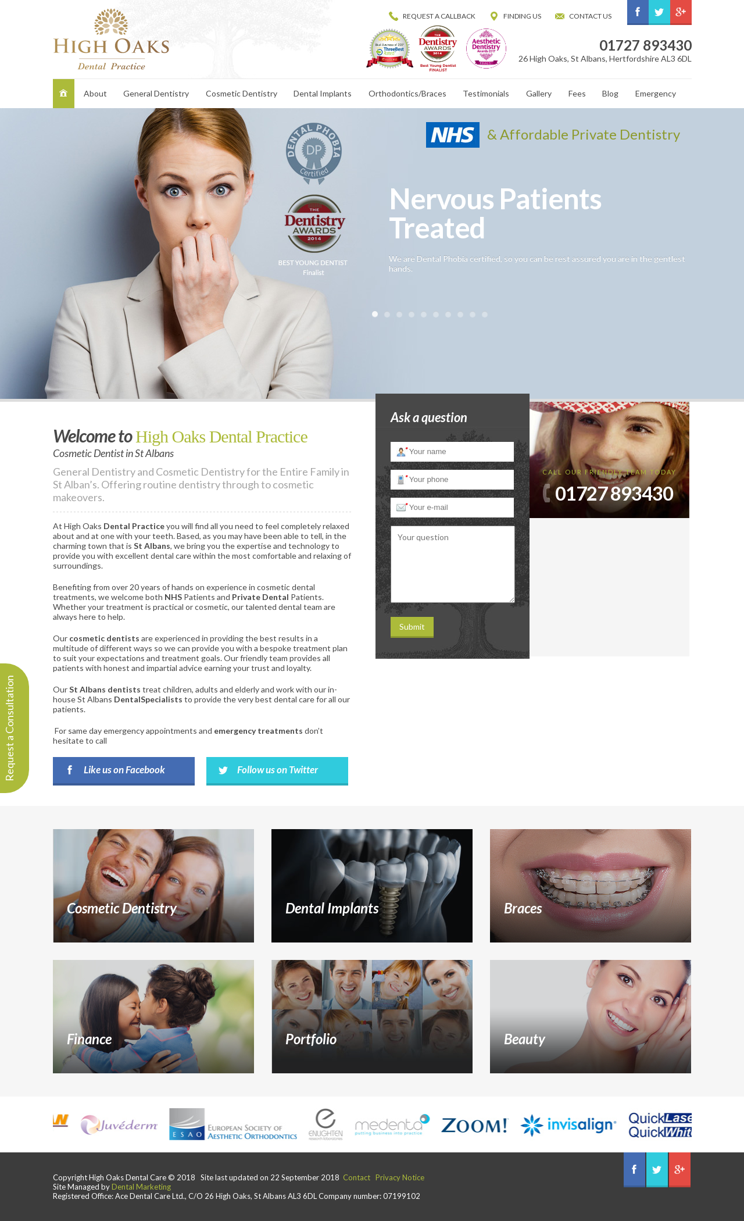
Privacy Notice (399, 1177)
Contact (356, 1177)
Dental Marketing (141, 1186)
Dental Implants (323, 93)
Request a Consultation (9, 728)
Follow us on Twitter (277, 769)
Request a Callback (439, 16)
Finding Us (522, 16)
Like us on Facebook (124, 769)
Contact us (590, 16)
